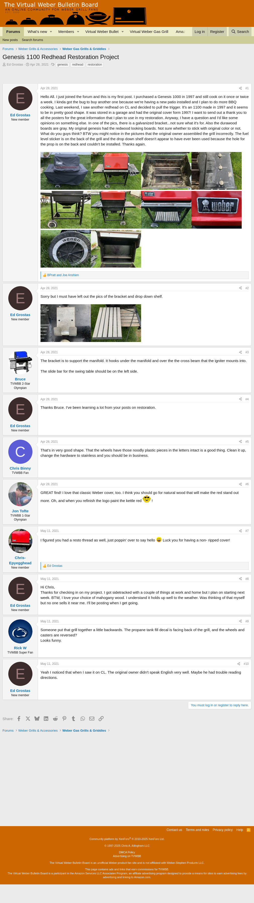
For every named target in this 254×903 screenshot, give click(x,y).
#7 (247, 549)
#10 (246, 682)
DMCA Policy (127, 870)
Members (66, 31)
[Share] (240, 107)
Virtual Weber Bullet (101, 31)
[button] (51, 31)
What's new (37, 31)
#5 (247, 460)
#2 (247, 307)
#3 (247, 371)
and (63, 293)
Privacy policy (223, 848)
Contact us (174, 848)
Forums (13, 31)
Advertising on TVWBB (127, 874)
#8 (247, 597)
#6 (247, 503)
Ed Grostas (15, 64)
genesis (62, 64)
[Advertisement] (94, 81)
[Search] (240, 31)
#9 (247, 640)
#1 (247, 107)
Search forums (32, 40)
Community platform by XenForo (127, 857)
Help (239, 848)
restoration (95, 64)
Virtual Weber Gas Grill (149, 31)
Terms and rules (197, 848)
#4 (247, 418)
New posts (10, 40)
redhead (77, 64)
